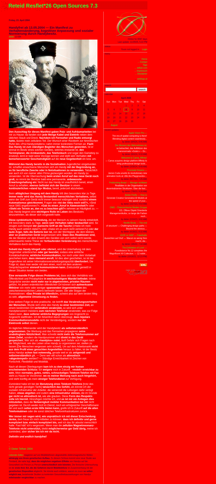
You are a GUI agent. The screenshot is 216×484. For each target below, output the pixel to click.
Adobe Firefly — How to (136, 195)
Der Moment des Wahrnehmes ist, (131, 145)
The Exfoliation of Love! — (134, 248)
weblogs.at (142, 79)
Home (144, 59)
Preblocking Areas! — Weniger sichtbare (128, 182)
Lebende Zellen (16, 455)
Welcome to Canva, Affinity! (134, 158)
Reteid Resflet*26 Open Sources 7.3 (52, 6)
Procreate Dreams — (137, 170)
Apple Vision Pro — (138, 133)
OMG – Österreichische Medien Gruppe (128, 207)
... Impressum (140, 71)
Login (144, 49)
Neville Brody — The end (135, 223)
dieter (11, 37)
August (114, 125)
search (142, 89)
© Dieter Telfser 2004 (21, 448)
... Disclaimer (141, 74)
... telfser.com (141, 68)
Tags (145, 65)
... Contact (142, 62)
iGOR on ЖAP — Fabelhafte (133, 235)
